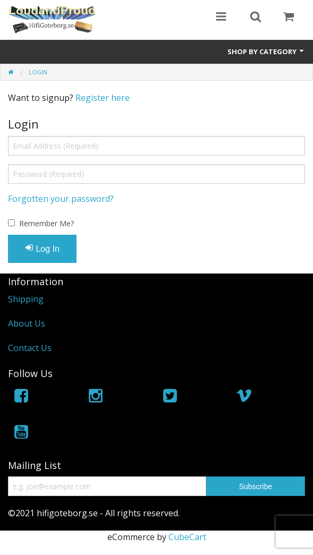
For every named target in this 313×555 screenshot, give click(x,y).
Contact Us (30, 348)
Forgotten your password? (61, 198)
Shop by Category (266, 51)
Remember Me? (46, 223)
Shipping (26, 299)
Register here (102, 98)
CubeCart (187, 537)
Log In (42, 248)
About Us (26, 323)
